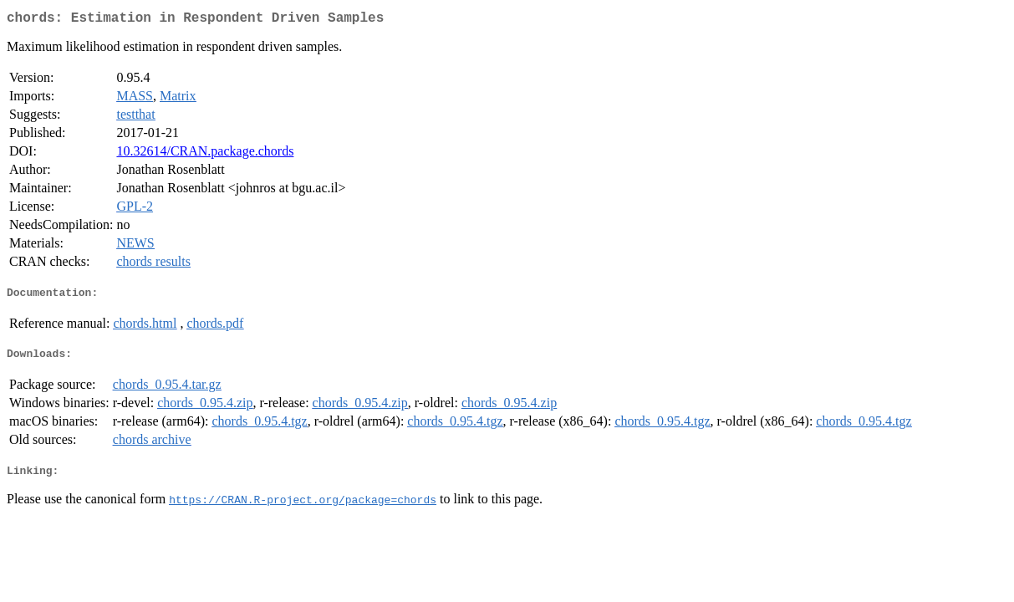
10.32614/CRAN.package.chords (204, 154)
